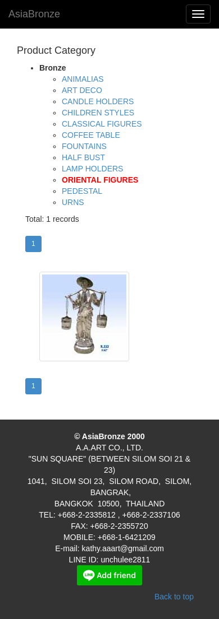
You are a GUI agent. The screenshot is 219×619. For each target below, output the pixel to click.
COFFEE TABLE (91, 135)
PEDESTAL (82, 191)
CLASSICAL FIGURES (102, 123)
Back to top (174, 596)
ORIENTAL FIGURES (100, 179)
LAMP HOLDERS (92, 168)
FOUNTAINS (84, 146)
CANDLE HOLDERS (98, 101)
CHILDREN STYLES (98, 112)
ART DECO (82, 90)
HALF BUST (83, 157)
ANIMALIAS (83, 79)
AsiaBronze (34, 14)
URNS (73, 202)
